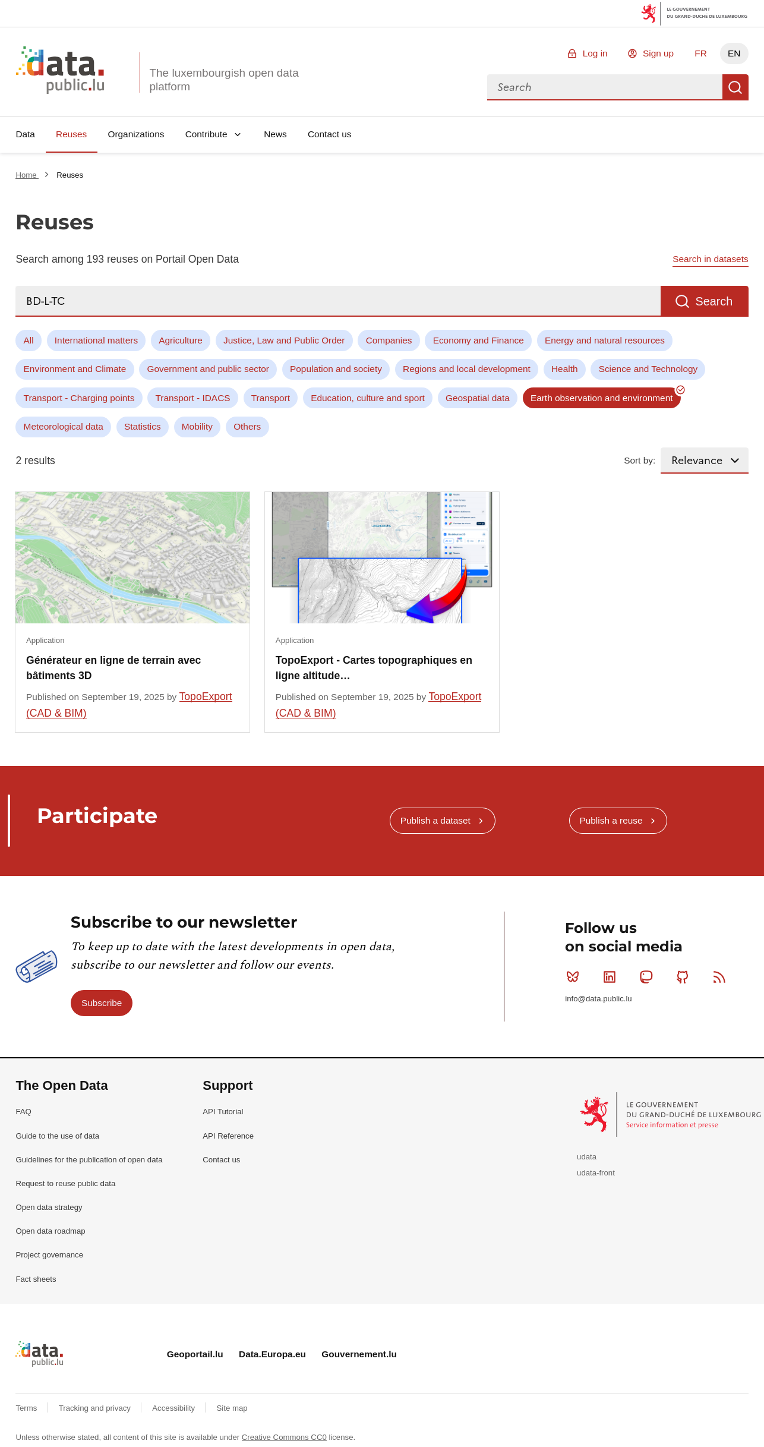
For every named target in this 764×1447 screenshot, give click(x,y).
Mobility (197, 426)
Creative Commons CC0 (284, 1437)
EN (734, 53)
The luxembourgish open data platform (223, 80)
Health (564, 369)
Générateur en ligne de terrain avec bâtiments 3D (113, 668)
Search (735, 87)
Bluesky (575, 977)
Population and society (336, 369)
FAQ (23, 1111)
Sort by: (639, 460)
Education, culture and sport (368, 398)
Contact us (330, 134)
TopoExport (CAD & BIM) (129, 704)
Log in (595, 53)
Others (247, 426)
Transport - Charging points (79, 398)
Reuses (71, 134)
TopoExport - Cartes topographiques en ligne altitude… (374, 668)
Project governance (49, 1254)
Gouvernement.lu (359, 1354)
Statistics (142, 426)
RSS (722, 977)
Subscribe (101, 1003)
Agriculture (181, 340)
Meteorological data (63, 426)
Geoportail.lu (195, 1354)
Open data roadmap (50, 1231)
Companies (389, 340)
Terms (27, 1408)
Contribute (206, 134)
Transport (270, 398)
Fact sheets (35, 1279)
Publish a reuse (610, 820)
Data (25, 134)
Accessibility (174, 1408)
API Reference (228, 1135)
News (275, 134)
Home (27, 175)
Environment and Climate (75, 369)
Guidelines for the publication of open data (88, 1159)
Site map (232, 1408)
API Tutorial (223, 1111)
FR (700, 53)
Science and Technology (648, 369)
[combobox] (604, 87)
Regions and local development (467, 369)
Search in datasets (710, 259)
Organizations (136, 134)
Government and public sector (208, 369)
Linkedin (612, 977)
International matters (96, 340)
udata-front (596, 1172)
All (29, 340)
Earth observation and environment (602, 398)
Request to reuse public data (65, 1183)
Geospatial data (478, 398)
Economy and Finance (478, 340)
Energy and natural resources (605, 340)
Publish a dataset (435, 820)
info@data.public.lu (598, 998)
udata (586, 1156)
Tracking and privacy (96, 1408)
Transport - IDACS (193, 398)
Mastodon (648, 977)
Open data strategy (48, 1207)
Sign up (658, 53)
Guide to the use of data (57, 1135)
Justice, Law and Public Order (284, 340)
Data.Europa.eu (272, 1354)
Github (685, 977)
